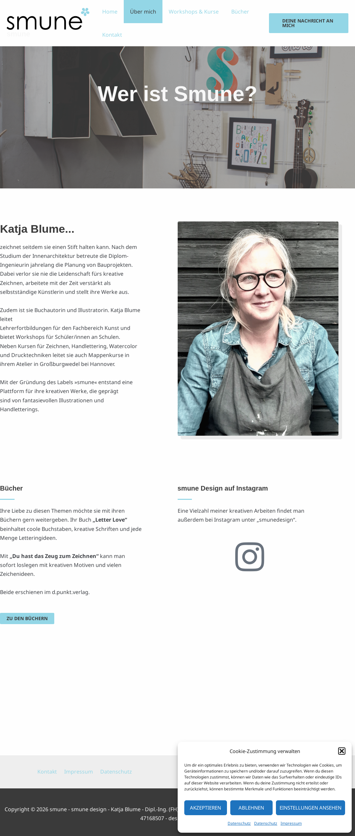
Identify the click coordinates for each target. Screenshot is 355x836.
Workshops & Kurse (189, 11)
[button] (341, 751)
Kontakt (111, 34)
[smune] (48, 18)
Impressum (291, 823)
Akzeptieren (205, 807)
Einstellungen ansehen (310, 807)
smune (18, 34)
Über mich (140, 11)
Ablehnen (251, 807)
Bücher (233, 11)
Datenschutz (239, 823)
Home (108, 11)
